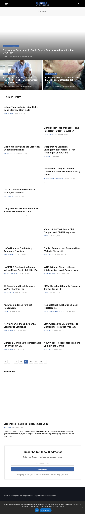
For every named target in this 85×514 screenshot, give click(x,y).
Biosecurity (48, 156)
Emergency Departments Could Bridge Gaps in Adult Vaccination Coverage (38, 51)
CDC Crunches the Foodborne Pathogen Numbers (19, 191)
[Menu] (6, 3)
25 (31, 362)
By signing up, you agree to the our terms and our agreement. (42, 475)
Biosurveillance (9, 153)
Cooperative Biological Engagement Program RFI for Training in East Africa (59, 149)
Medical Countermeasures (53, 178)
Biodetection (8, 113)
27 (41, 362)
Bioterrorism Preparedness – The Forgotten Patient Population (61, 129)
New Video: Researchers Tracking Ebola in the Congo (62, 344)
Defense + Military (10, 273)
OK (37, 510)
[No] (82, 508)
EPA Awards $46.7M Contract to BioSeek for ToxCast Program (61, 325)
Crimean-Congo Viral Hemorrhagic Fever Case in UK (22, 344)
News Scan (7, 427)
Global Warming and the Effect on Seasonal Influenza (22, 148)
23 (21, 362)
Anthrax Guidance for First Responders (18, 306)
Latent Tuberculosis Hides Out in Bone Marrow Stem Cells (21, 108)
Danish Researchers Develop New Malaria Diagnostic (62, 250)
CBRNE (46, 235)
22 (16, 362)
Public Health (51, 74)
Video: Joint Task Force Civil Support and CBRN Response (59, 231)
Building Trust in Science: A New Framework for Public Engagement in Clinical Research (20, 80)
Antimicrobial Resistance (53, 311)
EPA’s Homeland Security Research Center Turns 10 (62, 287)
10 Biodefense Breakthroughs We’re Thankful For (19, 287)
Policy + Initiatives (10, 215)
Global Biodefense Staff (11, 56)
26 (36, 362)
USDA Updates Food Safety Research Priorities (18, 250)
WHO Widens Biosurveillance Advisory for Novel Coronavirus (61, 268)
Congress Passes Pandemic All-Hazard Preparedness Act (21, 210)
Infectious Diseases (11, 46)
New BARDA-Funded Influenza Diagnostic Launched (20, 325)
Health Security (10, 74)
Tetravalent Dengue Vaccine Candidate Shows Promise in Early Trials (62, 171)
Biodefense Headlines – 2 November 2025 (26, 424)
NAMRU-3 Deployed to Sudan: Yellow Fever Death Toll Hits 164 (20, 268)
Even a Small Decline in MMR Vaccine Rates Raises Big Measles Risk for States (62, 80)
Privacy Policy (55, 475)
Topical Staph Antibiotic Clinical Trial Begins (61, 306)
